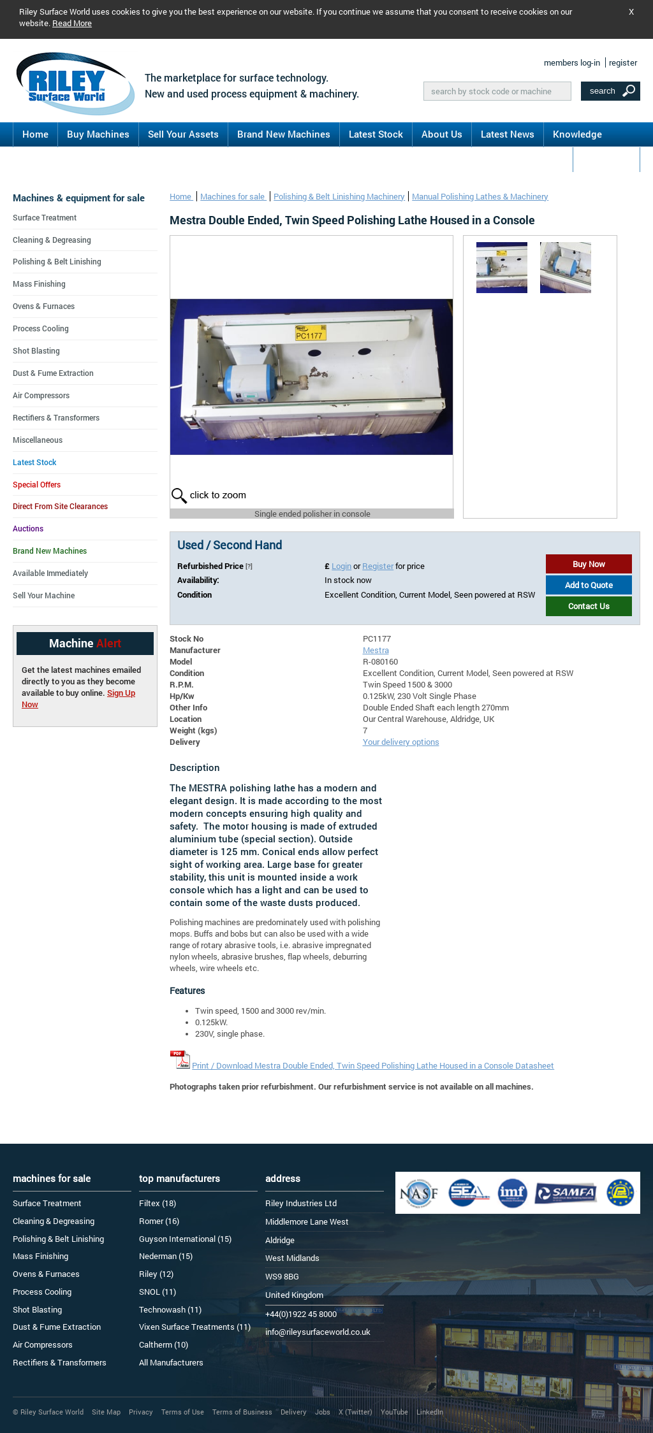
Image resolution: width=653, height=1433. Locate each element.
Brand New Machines (283, 133)
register (623, 62)
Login (341, 566)
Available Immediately (50, 573)
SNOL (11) (157, 1291)
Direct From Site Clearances (60, 506)
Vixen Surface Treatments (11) (195, 1326)
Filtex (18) (157, 1203)
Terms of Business (242, 1411)
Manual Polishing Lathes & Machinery (480, 196)
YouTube (394, 1411)
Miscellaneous (37, 440)
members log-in (572, 62)
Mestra (376, 650)
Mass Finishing (39, 283)
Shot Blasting (36, 350)
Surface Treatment (45, 217)
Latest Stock (376, 133)
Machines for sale (233, 196)
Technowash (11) (170, 1309)
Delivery (294, 1411)
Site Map (106, 1411)
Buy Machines (98, 133)
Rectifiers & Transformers (56, 417)
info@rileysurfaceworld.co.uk (318, 1332)
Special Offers (37, 484)
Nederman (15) (166, 1256)
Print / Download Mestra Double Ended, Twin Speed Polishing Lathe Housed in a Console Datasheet (373, 1065)
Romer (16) (159, 1221)
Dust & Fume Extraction (53, 373)
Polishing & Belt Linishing (57, 261)
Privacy (141, 1411)
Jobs (322, 1411)
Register (377, 566)
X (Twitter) (355, 1411)
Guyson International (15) (185, 1239)
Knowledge (577, 133)
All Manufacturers (171, 1362)
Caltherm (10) (163, 1344)
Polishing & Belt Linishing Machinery (339, 196)
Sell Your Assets (183, 133)
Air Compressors (41, 395)
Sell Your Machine (44, 595)
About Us (442, 133)
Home (35, 133)
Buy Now (589, 564)
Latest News (507, 133)
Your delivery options (401, 742)
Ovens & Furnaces (44, 306)
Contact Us (606, 158)
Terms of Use (182, 1411)
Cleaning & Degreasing (52, 239)
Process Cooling (41, 328)
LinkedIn (429, 1411)
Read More (72, 23)
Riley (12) (156, 1274)
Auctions (28, 528)
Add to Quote (589, 585)
